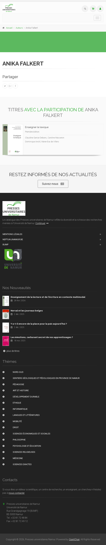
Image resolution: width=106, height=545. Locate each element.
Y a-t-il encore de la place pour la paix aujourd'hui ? (39, 324)
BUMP (5, 244)
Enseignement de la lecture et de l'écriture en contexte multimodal (48, 297)
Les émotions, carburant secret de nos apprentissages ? (42, 337)
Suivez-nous (53, 184)
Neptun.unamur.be (13, 239)
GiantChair (74, 539)
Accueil (9, 28)
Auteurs (19, 28)
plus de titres (10, 351)
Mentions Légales (12, 234)
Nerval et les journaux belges (27, 310)
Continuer (41, 223)
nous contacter (17, 493)
